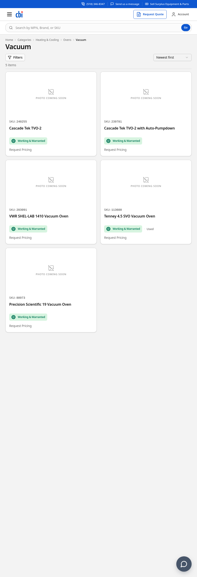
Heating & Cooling (47, 40)
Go (186, 27)
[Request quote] (150, 14)
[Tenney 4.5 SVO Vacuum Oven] (146, 202)
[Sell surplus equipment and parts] (167, 4)
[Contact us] (184, 564)
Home (9, 40)
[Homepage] (19, 14)
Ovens (67, 40)
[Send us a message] (125, 4)
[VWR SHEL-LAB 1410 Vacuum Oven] (51, 202)
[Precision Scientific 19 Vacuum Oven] (51, 290)
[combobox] (98, 27)
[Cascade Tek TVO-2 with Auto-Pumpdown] (146, 114)
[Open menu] (9, 14)
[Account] (180, 14)
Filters (15, 57)
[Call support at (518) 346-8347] (93, 4)
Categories (24, 40)
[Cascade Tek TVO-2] (51, 114)
